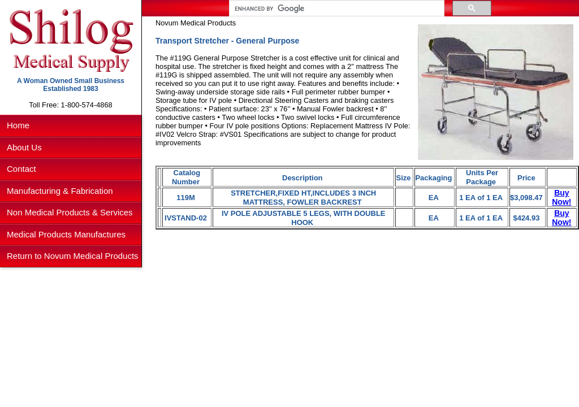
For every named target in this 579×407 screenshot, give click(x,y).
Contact (21, 169)
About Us (24, 147)
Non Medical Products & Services (70, 212)
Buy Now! (561, 197)
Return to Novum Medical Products (73, 256)
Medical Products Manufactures (66, 234)
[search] (336, 8)
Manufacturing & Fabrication (60, 191)
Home (18, 125)
